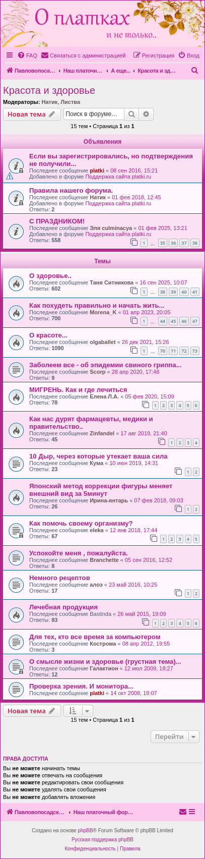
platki (97, 170)
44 (162, 321)
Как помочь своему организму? (81, 523)
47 (194, 321)
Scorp (97, 372)
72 (183, 351)
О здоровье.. (50, 275)
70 (162, 351)
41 (194, 292)
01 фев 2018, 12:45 (136, 197)
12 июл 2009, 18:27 (148, 668)
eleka (97, 530)
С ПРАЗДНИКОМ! (57, 221)
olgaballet (102, 342)
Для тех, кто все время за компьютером (95, 637)
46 (183, 321)
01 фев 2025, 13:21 (162, 228)
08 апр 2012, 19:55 (146, 644)
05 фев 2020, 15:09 (149, 396)
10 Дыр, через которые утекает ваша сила (98, 456)
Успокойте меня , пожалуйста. (78, 553)
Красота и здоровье (49, 90)
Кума (96, 463)
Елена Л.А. (104, 396)
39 (173, 292)
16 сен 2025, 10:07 (163, 282)
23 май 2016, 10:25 (133, 585)
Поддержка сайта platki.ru (118, 177)
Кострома (103, 644)
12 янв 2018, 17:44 (133, 530)
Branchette (104, 560)
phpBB (85, 830)
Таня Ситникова (111, 282)
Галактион (104, 668)
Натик (49, 102)
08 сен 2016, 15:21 (134, 170)
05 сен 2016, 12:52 (148, 560)
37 (183, 243)
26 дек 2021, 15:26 (145, 342)
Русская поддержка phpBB (102, 839)
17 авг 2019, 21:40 (143, 433)
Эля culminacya (111, 228)
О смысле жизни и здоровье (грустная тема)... (105, 661)
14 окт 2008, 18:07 (133, 693)
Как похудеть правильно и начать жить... (96, 305)
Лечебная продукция (63, 607)
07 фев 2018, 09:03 (158, 500)
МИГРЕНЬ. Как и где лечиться (78, 389)
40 (183, 292)
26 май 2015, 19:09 (141, 614)
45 (173, 321)
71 (173, 351)
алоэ (96, 585)
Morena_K (103, 312)
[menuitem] (27, 55)
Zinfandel (102, 433)
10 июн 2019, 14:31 (133, 463)
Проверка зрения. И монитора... (81, 686)
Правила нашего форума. (71, 190)
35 (162, 243)
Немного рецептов (59, 578)
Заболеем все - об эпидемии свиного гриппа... (105, 365)
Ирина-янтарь (109, 500)
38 (194, 243)
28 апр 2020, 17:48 (136, 372)
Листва (70, 102)
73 (194, 351)
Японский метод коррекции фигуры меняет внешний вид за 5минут (101, 489)
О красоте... (48, 335)
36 (173, 243)
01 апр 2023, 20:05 (147, 312)
